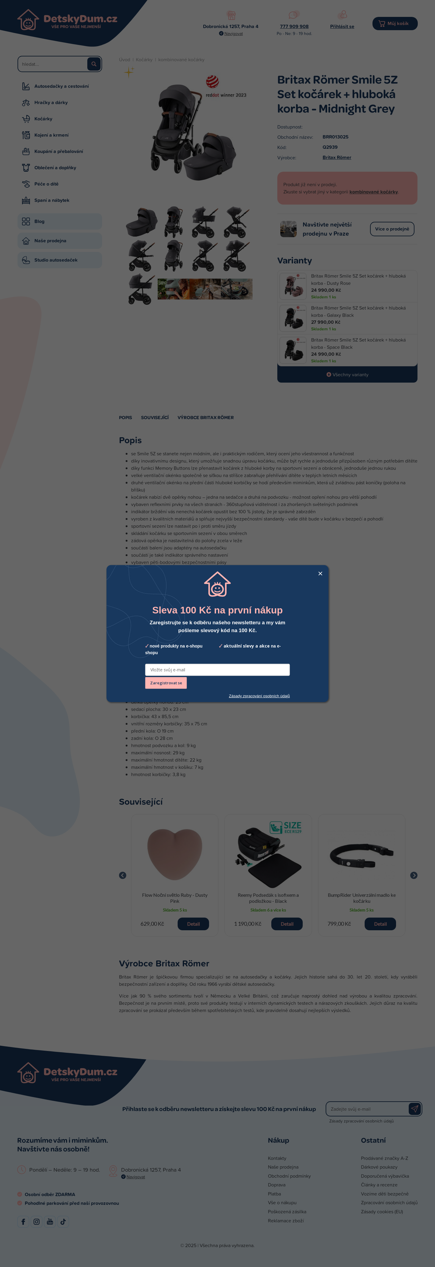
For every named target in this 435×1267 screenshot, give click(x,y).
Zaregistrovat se (166, 683)
